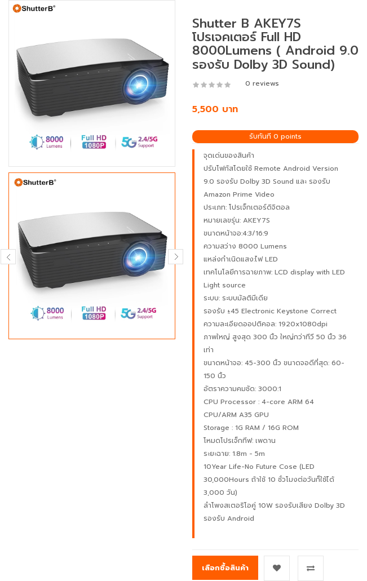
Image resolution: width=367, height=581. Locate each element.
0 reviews (262, 83)
